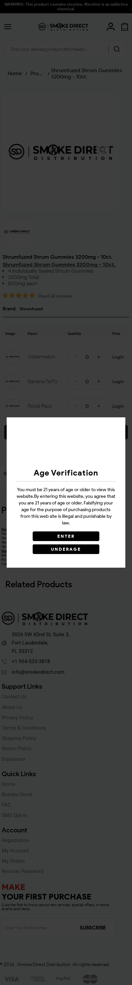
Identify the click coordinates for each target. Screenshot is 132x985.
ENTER (66, 536)
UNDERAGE (66, 549)
